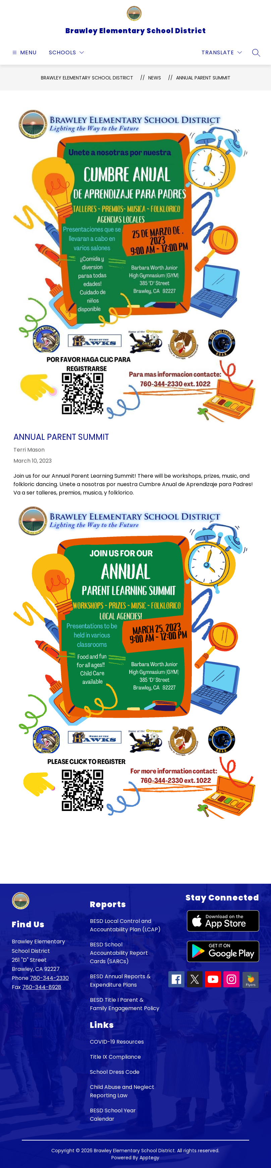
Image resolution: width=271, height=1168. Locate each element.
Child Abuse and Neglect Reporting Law (122, 1091)
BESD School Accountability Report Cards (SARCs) (119, 953)
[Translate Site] (221, 52)
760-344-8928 (41, 987)
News (154, 77)
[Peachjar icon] (250, 987)
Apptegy (149, 1157)
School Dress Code (115, 1072)
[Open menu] (24, 52)
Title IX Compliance (115, 1057)
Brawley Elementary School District (87, 77)
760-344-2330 (49, 978)
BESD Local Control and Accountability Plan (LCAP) (125, 925)
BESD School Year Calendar (113, 1115)
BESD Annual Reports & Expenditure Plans (120, 981)
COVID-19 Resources (117, 1042)
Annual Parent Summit (203, 77)
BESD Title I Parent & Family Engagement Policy (124, 1004)
